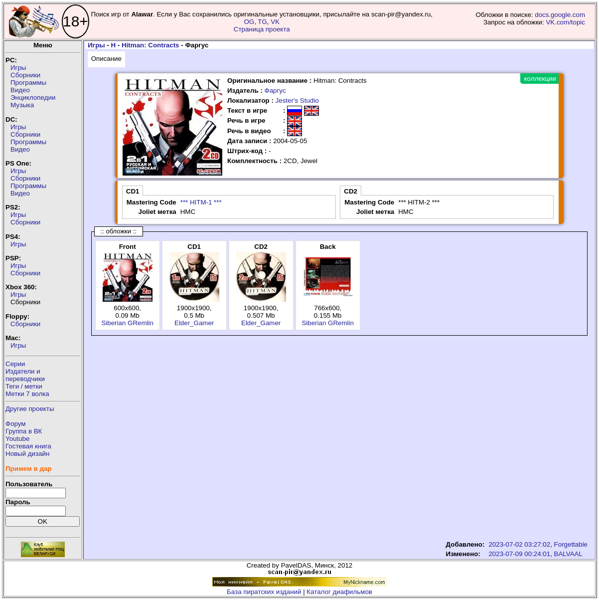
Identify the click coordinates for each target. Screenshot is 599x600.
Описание (106, 58)
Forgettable (571, 544)
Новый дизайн (27, 453)
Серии (15, 364)
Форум (15, 423)
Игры (18, 67)
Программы (28, 82)
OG (249, 21)
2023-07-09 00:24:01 (519, 554)
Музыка (22, 105)
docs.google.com (560, 14)
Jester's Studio (297, 100)
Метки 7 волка (27, 394)
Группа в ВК (23, 431)
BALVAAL (568, 554)
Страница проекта (262, 29)
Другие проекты (29, 408)
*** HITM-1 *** (201, 202)
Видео (20, 90)
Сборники (25, 75)
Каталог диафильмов (339, 592)
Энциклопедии (32, 97)
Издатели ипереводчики (25, 375)
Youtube (17, 438)
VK (275, 21)
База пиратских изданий (264, 592)
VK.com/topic (565, 22)
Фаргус (275, 90)
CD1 (133, 191)
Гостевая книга (28, 446)
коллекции (540, 78)
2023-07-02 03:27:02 (519, 544)
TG (262, 21)
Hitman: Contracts (150, 45)
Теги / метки (23, 386)
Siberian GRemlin (127, 323)
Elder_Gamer (194, 323)
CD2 (350, 191)
